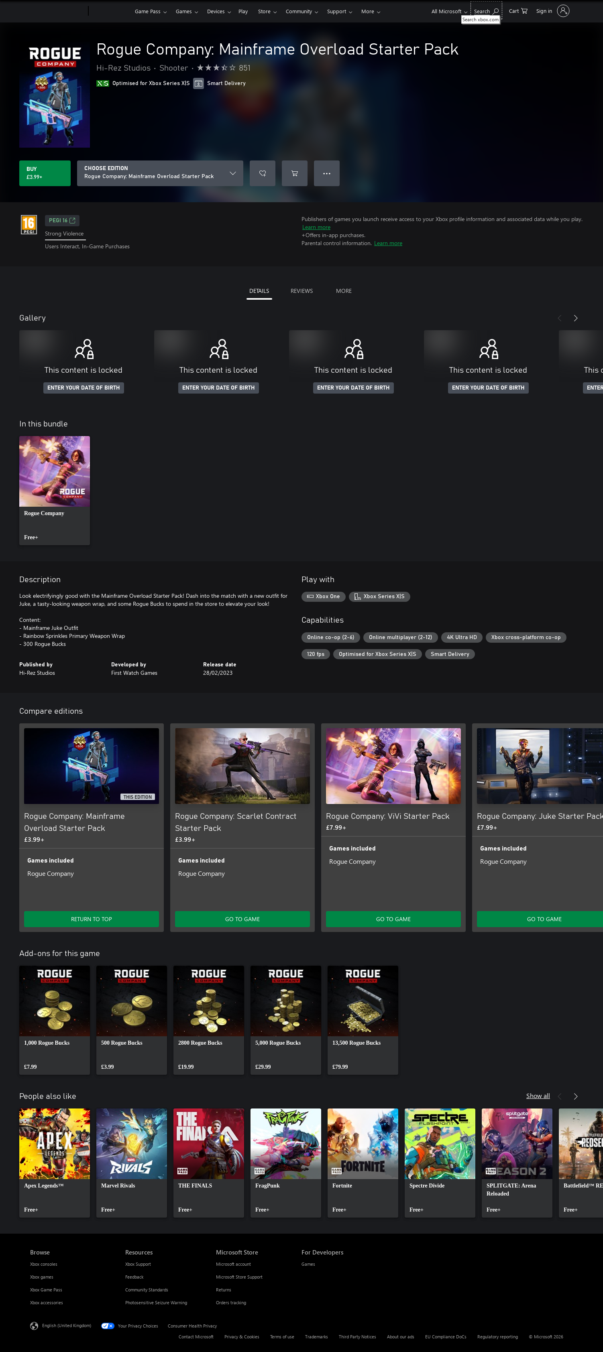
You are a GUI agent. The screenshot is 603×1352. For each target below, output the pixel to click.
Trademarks (316, 1336)
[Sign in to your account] (552, 10)
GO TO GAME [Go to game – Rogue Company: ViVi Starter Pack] (393, 919)
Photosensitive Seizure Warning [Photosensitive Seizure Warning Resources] (156, 1302)
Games (184, 11)
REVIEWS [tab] (302, 290)
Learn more (316, 227)
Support (336, 11)
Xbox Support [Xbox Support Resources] (138, 1264)
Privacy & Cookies (241, 1336)
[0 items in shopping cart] (518, 10)
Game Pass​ (148, 11)
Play (243, 11)
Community (299, 11)
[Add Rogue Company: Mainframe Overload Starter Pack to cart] (295, 173)
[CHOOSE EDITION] (160, 173)
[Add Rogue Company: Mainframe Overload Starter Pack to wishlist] (262, 173)
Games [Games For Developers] (308, 1264)
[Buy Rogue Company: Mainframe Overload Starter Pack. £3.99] (45, 173)
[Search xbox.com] (486, 10)
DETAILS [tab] (259, 290)
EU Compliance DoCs (446, 1336)
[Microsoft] (57, 11)
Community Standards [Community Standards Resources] (146, 1289)
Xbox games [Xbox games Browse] (41, 1276)
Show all (538, 1095)
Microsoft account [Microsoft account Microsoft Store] (233, 1264)
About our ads (400, 1336)
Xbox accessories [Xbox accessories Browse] (46, 1302)
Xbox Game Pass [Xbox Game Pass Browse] (46, 1289)
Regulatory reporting (497, 1336)
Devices (216, 11)
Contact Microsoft (196, 1336)
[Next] (576, 318)
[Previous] (560, 318)
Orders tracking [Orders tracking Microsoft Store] (231, 1302)
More (367, 11)
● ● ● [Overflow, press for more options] (327, 173)
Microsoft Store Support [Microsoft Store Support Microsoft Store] (239, 1276)
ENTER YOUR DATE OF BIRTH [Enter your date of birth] (83, 388)
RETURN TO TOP (91, 919)
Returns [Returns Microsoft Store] (223, 1289)
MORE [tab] (344, 290)
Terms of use (282, 1336)
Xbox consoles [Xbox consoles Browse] (43, 1264)
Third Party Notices (357, 1336)
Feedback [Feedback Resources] (134, 1276)
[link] (54, 490)
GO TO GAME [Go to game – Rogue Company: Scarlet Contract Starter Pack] (242, 919)
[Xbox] (110, 11)
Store (264, 11)
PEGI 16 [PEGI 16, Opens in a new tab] (62, 220)
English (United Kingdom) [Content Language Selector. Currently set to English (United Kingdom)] (66, 1325)
